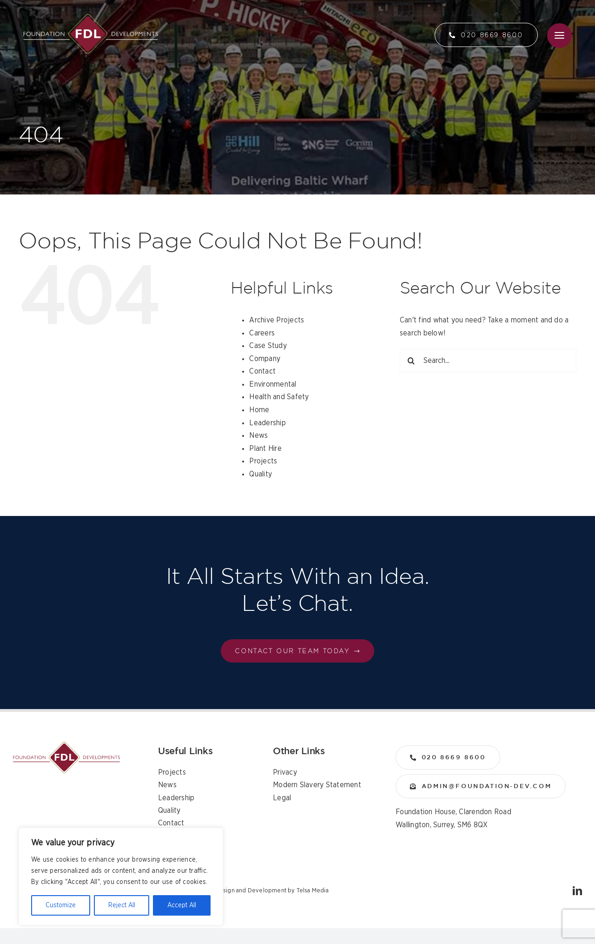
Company (264, 358)
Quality (260, 474)
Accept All (181, 905)
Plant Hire (265, 448)
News (258, 435)
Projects (263, 461)
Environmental (272, 384)
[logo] (90, 17)
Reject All (121, 905)
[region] (121, 876)
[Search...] (488, 360)
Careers (262, 333)
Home (259, 410)
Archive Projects (276, 320)
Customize (61, 905)
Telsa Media (313, 891)
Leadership (267, 423)
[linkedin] (577, 891)
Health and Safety (279, 397)
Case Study (267, 345)
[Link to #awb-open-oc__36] (559, 35)
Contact (262, 371)
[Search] (411, 360)
